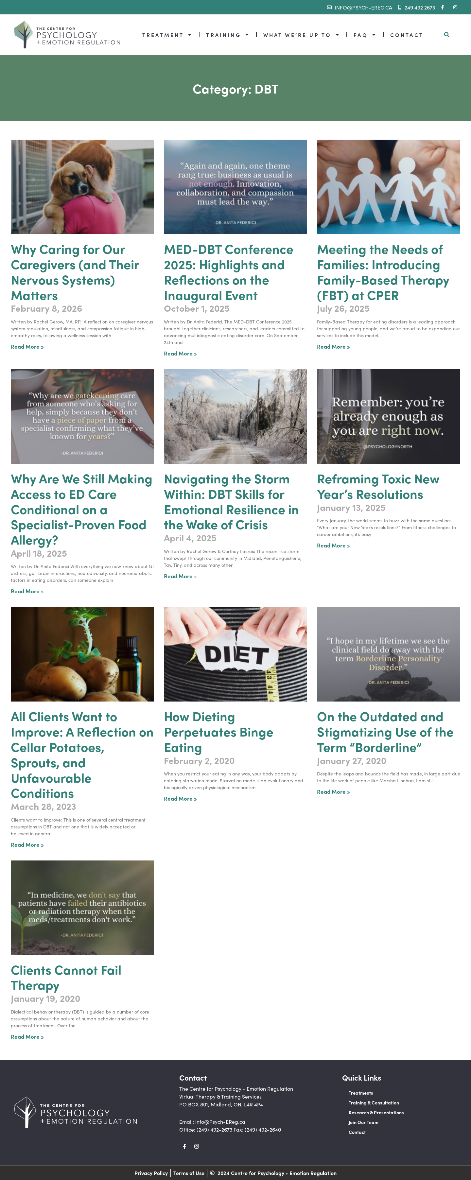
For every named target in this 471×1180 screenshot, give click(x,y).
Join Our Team (363, 1122)
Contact (357, 1132)
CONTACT (407, 34)
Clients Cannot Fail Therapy (66, 976)
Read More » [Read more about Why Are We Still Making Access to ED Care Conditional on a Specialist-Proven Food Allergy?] (27, 591)
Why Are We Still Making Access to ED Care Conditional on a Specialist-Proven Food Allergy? (81, 508)
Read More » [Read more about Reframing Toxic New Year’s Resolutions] (333, 545)
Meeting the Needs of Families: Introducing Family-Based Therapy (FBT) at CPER (383, 271)
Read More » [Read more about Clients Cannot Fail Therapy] (27, 1036)
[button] (447, 35)
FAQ (365, 35)
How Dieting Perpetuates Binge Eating (218, 731)
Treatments (361, 1092)
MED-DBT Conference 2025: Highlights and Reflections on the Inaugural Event (228, 271)
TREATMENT (167, 35)
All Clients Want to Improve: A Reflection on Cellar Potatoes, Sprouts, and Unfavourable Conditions (82, 754)
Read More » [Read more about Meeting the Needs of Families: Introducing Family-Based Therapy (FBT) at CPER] (333, 346)
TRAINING (227, 35)
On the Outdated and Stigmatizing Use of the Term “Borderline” (385, 731)
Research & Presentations (376, 1112)
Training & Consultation (374, 1102)
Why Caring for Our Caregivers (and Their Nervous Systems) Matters (75, 271)
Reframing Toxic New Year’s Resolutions (378, 485)
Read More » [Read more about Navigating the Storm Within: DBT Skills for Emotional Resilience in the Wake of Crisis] (180, 576)
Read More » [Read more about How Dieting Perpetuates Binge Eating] (180, 798)
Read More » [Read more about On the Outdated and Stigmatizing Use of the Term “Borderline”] (333, 791)
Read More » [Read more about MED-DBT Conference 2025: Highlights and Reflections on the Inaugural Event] (180, 353)
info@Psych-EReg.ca (220, 1121)
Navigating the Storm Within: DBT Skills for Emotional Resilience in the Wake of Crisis (231, 500)
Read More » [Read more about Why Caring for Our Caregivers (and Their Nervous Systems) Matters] (27, 346)
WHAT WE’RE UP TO (301, 35)
